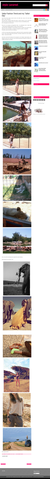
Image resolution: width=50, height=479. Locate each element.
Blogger (43, 103)
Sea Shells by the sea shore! (43, 62)
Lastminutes (35, 476)
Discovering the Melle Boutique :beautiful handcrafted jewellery (42, 69)
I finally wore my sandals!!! (43, 46)
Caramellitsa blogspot (36, 78)
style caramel (10, 5)
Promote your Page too (36, 80)
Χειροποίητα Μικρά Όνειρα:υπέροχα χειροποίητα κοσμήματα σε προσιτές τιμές (43, 19)
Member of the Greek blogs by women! (39, 114)
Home (16, 463)
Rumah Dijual (18, 476)
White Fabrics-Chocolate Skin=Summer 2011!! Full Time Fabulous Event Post (43, 41)
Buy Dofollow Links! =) (29, 476)
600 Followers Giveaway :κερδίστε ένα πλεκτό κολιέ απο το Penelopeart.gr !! (43, 30)
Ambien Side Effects (41, 476)
